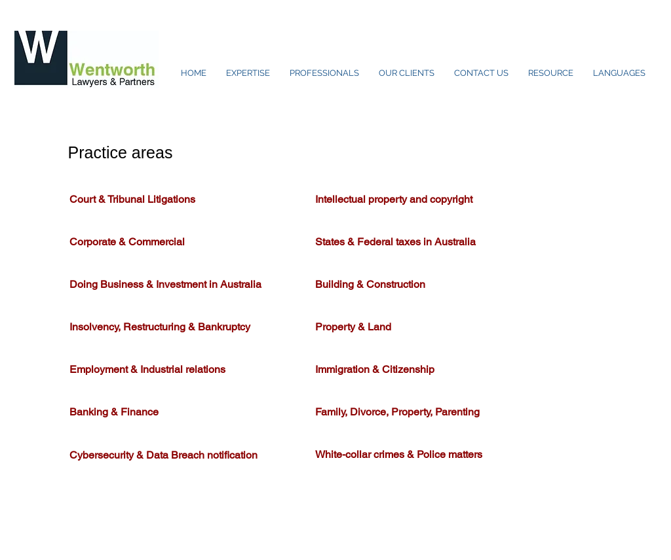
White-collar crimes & (366, 454)
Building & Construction (373, 284)
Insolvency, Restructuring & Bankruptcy (161, 327)
